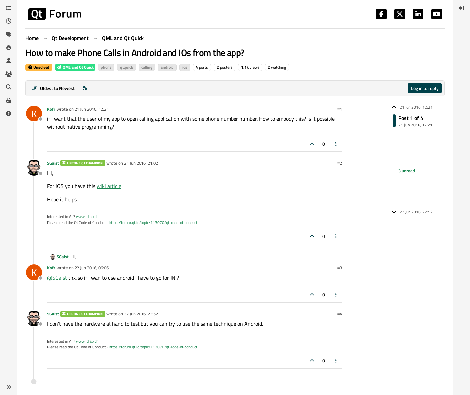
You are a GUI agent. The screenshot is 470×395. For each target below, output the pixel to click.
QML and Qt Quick (75, 67)
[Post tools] (336, 144)
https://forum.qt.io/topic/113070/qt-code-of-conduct (153, 222)
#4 (339, 314)
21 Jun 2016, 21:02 (141, 163)
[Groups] (9, 74)
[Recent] (9, 21)
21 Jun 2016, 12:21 (92, 109)
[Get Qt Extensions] (9, 100)
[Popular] (9, 47)
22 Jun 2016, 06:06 (92, 267)
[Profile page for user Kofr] (34, 113)
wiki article (109, 186)
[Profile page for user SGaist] (34, 168)
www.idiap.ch (87, 217)
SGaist (53, 163)
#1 (339, 109)
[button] (9, 387)
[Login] (461, 8)
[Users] (9, 60)
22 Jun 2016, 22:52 (141, 314)
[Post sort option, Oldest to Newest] (53, 88)
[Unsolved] (9, 113)
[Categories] (9, 8)
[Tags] (9, 34)
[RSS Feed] (85, 88)
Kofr (51, 109)
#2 (339, 163)
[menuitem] (461, 8)
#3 (339, 267)
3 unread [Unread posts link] (406, 170)
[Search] (9, 87)
